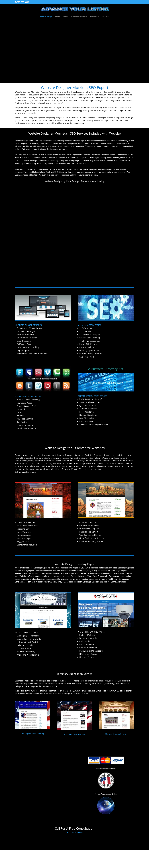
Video (65, 17)
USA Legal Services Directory (116, 734)
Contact (93, 17)
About (57, 17)
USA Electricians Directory (74, 734)
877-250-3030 (75, 832)
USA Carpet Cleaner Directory (32, 733)
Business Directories (79, 17)
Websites (105, 17)
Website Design (46, 17)
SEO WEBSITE (90, 325)
